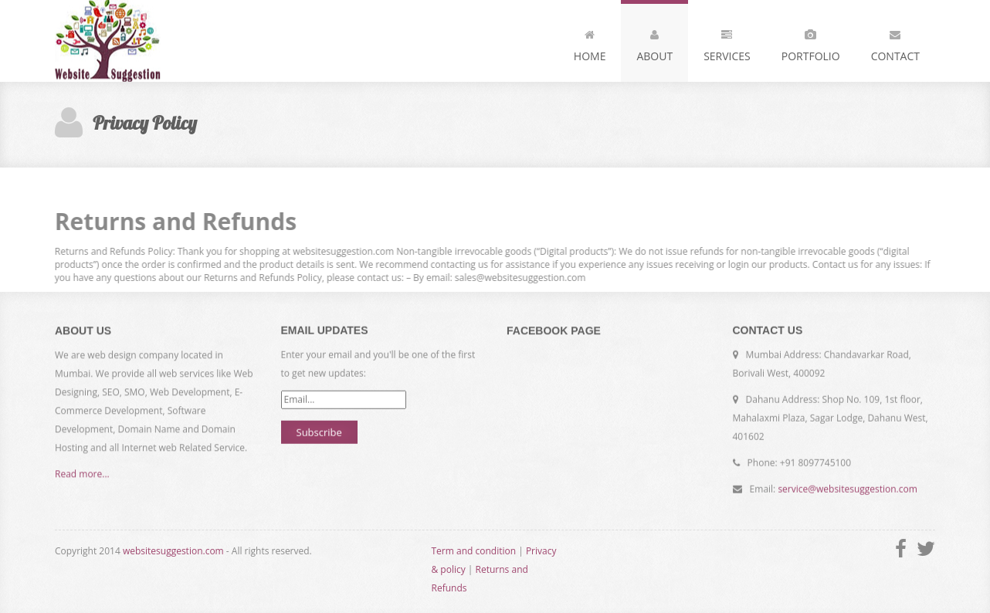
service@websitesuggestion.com (847, 489)
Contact (895, 42)
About (654, 42)
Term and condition (474, 550)
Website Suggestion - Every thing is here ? (119, 41)
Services (727, 42)
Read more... (82, 474)
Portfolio (810, 42)
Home (590, 42)
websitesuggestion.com (173, 550)
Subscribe (319, 432)
